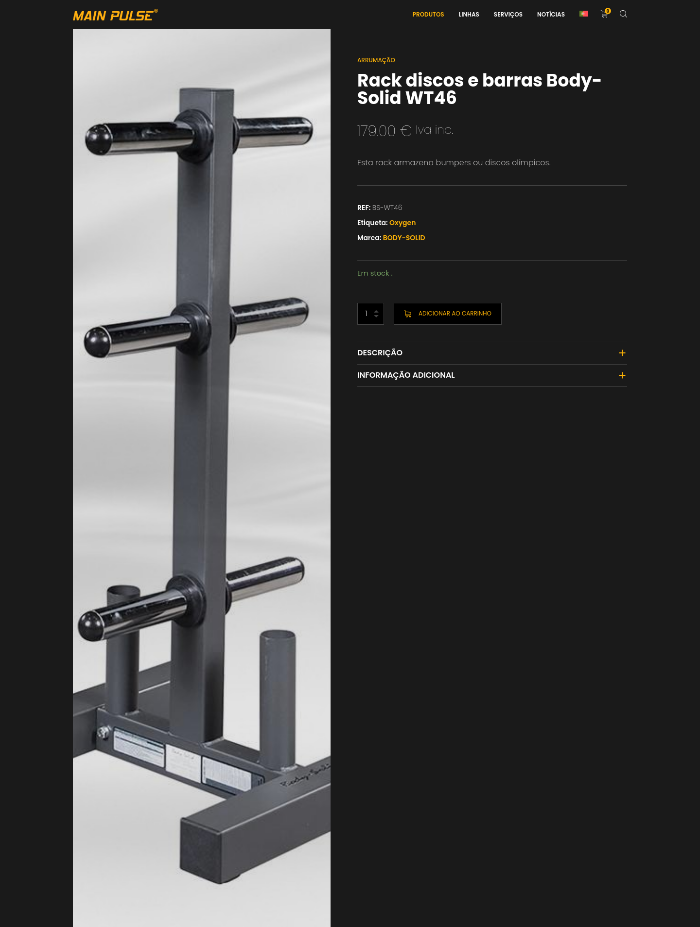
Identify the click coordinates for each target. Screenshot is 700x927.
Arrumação (376, 60)
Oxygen (402, 222)
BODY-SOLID (404, 238)
